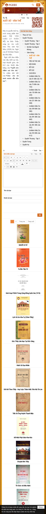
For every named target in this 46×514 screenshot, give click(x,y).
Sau (28, 18)
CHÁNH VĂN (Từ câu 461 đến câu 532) (34, 124)
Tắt (31, 154)
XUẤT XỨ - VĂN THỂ (34, 57)
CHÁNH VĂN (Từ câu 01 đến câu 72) (35, 77)
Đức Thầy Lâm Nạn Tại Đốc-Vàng (23, 341)
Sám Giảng (30, 52)
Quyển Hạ (26, 145)
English (42, 1)
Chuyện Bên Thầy (23, 462)
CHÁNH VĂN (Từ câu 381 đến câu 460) (34, 116)
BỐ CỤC (31, 67)
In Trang (4, 150)
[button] (38, 5)
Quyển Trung (27, 142)
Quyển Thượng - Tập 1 (32, 41)
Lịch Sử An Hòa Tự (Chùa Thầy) (23, 317)
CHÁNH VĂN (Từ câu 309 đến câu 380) (34, 108)
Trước (23, 18)
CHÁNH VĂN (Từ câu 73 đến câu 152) (34, 84)
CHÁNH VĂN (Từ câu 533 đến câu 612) (34, 133)
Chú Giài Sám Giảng (26, 31)
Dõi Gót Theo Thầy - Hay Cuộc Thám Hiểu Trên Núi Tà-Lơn (23, 389)
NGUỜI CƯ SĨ (23, 245)
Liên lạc (35, 1)
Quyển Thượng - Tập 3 (32, 139)
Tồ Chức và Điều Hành (23, 486)
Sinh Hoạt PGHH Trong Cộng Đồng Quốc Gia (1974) (23, 293)
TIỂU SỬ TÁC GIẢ (34, 61)
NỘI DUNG (32, 64)
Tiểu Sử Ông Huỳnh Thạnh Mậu (23, 413)
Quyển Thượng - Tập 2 (32, 44)
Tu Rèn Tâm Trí (23, 269)
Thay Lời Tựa (27, 35)
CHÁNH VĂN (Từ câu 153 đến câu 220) (34, 92)
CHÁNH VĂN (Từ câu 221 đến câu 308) (34, 100)
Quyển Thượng (27, 38)
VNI (40, 154)
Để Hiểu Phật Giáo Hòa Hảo (23, 438)
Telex (36, 154)
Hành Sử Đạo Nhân (23, 365)
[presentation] (18, 208)
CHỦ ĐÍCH (32, 73)
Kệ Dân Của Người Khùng (33, 48)
